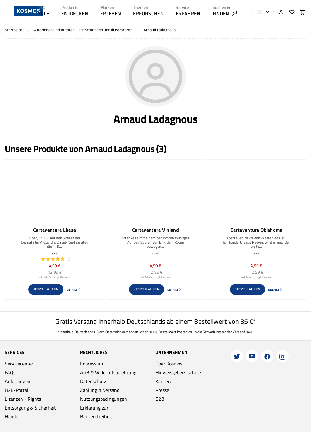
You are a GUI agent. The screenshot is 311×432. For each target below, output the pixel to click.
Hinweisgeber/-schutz (178, 372)
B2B (160, 399)
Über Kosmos (169, 363)
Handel (12, 416)
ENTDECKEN (74, 13)
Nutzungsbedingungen (103, 399)
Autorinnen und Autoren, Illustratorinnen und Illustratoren (82, 30)
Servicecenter (19, 363)
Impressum (91, 363)
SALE (43, 13)
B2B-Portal (16, 390)
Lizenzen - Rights (23, 399)
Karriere (164, 381)
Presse (162, 390)
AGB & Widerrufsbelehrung (108, 372)
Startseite (13, 30)
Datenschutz (93, 381)
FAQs (10, 372)
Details (74, 289)
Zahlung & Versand (99, 390)
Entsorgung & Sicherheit (30, 407)
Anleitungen (17, 381)
